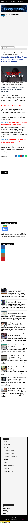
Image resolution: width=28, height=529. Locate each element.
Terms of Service (7, 517)
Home (2, 1)
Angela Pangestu (21, 524)
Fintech (6, 464)
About (6, 1)
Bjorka (6, 452)
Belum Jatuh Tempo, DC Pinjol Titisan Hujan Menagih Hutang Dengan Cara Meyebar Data (17, 317)
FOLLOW (23, 254)
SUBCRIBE (23, 262)
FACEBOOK (8, 250)
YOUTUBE (8, 262)
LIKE (24, 250)
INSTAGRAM (8, 258)
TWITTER (7, 254)
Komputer (6, 467)
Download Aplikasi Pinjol (10, 461)
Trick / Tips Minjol (8, 476)
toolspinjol (10, 524)
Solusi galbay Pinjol (9, 470)
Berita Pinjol (7, 449)
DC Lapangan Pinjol (9, 455)
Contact (10, 1)
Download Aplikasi (9, 458)
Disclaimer (22, 1)
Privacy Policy (16, 1)
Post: (3, 17)
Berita (5, 54)
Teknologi (6, 473)
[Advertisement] (14, 32)
